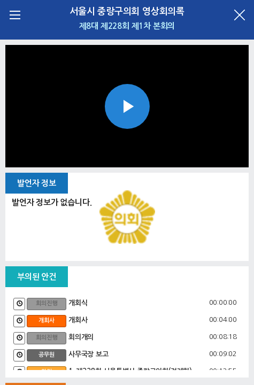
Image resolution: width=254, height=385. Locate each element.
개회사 (77, 320)
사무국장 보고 (88, 354)
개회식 (77, 302)
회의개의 (81, 337)
